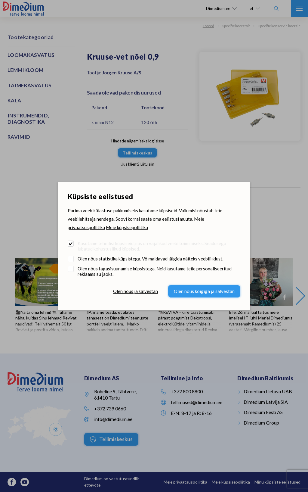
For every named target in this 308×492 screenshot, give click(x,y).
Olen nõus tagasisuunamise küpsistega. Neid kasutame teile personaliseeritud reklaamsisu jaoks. (155, 271)
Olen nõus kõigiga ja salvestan (204, 291)
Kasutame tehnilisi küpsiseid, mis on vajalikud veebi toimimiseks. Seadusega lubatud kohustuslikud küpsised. (152, 246)
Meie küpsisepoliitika (127, 227)
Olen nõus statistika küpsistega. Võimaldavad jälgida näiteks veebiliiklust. (150, 258)
